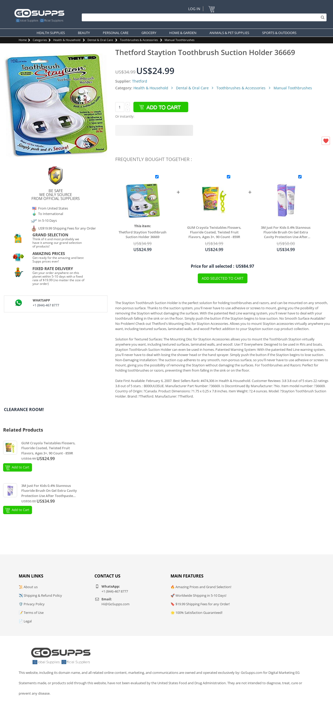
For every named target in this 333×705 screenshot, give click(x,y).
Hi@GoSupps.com (115, 604)
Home (23, 40)
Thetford (139, 81)
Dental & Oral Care (100, 40)
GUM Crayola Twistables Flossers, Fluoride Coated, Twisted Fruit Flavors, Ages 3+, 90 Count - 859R (214, 232)
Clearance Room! (24, 409)
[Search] (203, 17)
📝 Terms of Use (31, 612)
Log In (194, 8)
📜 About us (28, 587)
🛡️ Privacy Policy (32, 604)
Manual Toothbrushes (179, 40)
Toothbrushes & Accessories (139, 40)
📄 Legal (25, 621)
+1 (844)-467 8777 (46, 305)
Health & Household (66, 40)
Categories (40, 40)
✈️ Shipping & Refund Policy (40, 595)
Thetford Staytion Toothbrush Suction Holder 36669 (142, 234)
